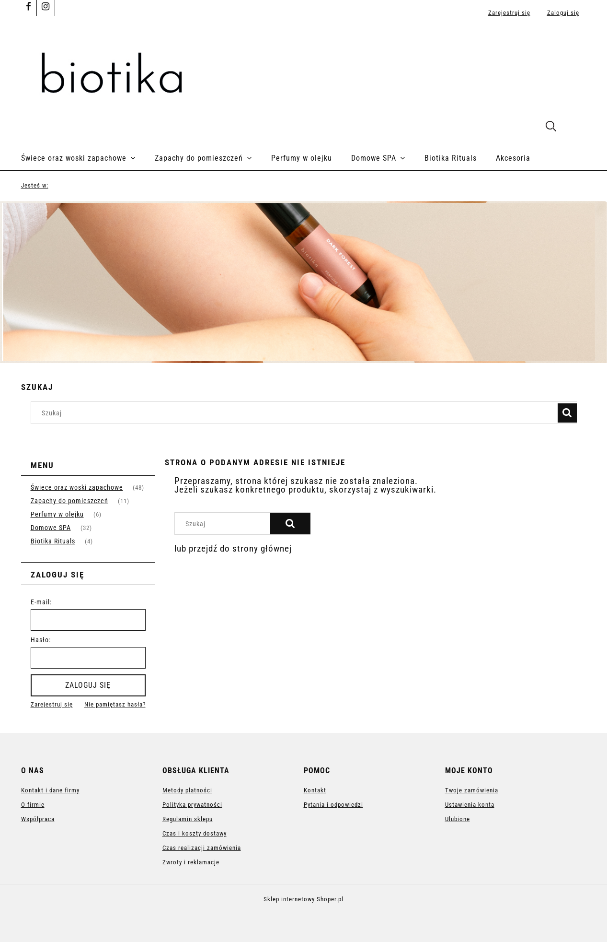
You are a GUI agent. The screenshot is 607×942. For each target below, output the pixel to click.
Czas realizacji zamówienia (201, 847)
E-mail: (41, 602)
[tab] (297, 355)
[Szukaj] (567, 413)
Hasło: (41, 640)
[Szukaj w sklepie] (296, 413)
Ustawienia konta (469, 804)
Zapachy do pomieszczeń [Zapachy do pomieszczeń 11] (69, 501)
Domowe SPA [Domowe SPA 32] (51, 527)
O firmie (33, 804)
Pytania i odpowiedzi (333, 804)
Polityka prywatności (192, 804)
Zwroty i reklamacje (190, 862)
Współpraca (38, 819)
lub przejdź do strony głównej (233, 548)
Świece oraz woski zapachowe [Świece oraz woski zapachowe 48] (77, 487)
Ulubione (457, 819)
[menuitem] (88, 158)
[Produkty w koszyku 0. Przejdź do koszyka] (576, 127)
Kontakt (315, 790)
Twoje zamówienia (471, 790)
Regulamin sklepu (187, 819)
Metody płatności (187, 790)
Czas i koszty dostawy (194, 833)
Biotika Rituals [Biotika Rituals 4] (53, 541)
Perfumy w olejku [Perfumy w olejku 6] (57, 514)
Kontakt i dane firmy (50, 790)
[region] (303, 282)
